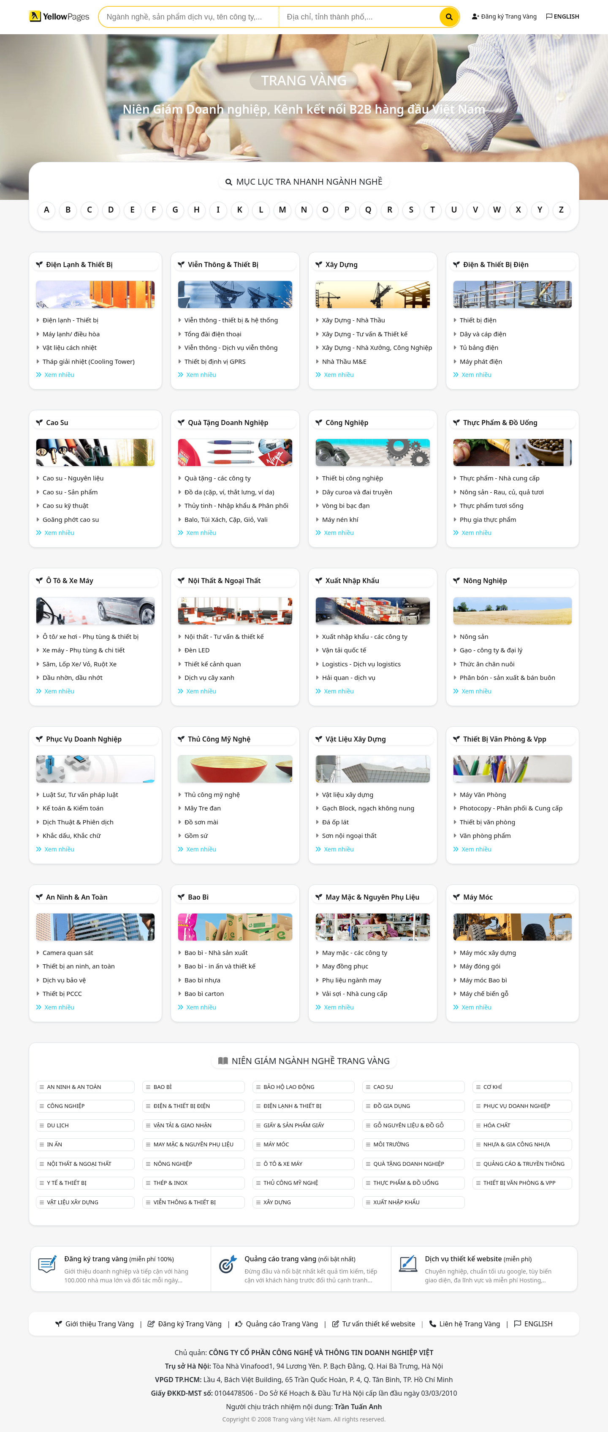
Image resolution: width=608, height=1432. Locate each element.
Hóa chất (496, 1125)
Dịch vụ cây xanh (209, 677)
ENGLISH (562, 16)
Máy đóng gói (480, 966)
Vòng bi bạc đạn (346, 505)
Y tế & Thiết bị (66, 1183)
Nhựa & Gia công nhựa (516, 1144)
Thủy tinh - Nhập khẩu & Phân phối (236, 505)
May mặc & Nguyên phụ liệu (372, 897)
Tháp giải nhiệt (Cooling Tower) (89, 361)
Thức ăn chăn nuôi (487, 664)
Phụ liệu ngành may (351, 980)
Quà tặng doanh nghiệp (228, 422)
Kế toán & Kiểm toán (73, 808)
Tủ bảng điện (479, 347)
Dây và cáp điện (483, 334)
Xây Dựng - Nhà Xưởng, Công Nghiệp (377, 347)
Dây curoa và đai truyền (357, 492)
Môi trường (392, 1144)
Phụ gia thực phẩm (488, 519)
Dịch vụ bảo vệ (64, 980)
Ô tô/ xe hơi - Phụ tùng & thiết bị (91, 636)
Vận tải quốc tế (344, 650)
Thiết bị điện (478, 320)
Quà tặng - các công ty (218, 478)
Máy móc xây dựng (488, 952)
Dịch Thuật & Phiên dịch (78, 822)
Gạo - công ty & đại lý (491, 650)
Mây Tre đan (203, 808)
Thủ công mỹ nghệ (219, 739)
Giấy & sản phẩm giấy (293, 1125)
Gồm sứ (196, 835)
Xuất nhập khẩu (352, 580)
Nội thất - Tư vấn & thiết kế (224, 636)
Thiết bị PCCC (62, 993)
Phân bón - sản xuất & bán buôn (507, 677)
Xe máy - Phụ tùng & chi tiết (84, 650)
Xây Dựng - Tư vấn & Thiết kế (364, 334)
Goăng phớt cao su (71, 519)
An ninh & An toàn (77, 897)
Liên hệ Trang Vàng (470, 1323)
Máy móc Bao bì (483, 980)
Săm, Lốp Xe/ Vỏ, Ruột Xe (80, 664)
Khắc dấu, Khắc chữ (72, 835)
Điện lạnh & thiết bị (79, 264)
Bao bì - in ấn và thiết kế (220, 966)
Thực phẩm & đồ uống (500, 422)
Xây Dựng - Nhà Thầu (353, 320)
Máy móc (478, 897)
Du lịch (57, 1125)
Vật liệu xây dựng (356, 739)
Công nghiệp (347, 422)
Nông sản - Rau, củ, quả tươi (502, 492)
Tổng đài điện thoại (213, 334)
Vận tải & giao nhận (183, 1125)
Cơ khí (492, 1087)
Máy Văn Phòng (483, 794)
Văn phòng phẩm (485, 835)
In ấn (54, 1144)
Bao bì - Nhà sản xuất (216, 952)
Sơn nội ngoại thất (349, 835)
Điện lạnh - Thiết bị (70, 320)
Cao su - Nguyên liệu (73, 478)
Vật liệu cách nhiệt (70, 347)
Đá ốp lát (335, 822)
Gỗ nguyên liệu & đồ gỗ (409, 1125)
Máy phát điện (481, 361)
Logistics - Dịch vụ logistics (361, 664)
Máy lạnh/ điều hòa (71, 334)
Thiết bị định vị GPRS (215, 361)
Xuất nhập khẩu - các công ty (364, 636)
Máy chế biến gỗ (484, 993)
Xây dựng (342, 264)
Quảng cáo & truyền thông (524, 1163)
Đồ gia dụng (392, 1106)
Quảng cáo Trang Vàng (282, 1323)
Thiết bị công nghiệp (352, 478)
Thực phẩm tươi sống (492, 505)
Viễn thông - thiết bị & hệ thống (231, 320)
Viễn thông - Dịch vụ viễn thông (231, 347)
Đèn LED (197, 650)
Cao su (57, 422)
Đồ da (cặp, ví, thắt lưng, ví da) (229, 492)
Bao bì (198, 897)
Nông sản (474, 636)
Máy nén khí (340, 519)
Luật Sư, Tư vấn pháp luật (80, 794)
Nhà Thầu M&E (344, 361)
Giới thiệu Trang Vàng (99, 1323)
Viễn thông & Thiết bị (223, 264)
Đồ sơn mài (201, 822)
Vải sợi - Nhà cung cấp (355, 993)
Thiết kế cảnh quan (213, 664)
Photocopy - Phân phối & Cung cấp (511, 808)
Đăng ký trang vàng (119, 1258)
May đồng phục (345, 966)
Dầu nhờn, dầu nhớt (73, 677)
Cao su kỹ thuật (66, 505)
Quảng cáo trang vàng (299, 1258)
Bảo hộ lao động (289, 1087)
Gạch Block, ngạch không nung (368, 808)
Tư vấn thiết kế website (379, 1323)
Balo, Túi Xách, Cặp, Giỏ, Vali (226, 519)
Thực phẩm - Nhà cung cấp (500, 478)
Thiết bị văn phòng (488, 822)
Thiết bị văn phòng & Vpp (504, 739)
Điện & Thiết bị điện (496, 264)
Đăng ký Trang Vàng (504, 16)
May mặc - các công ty (354, 952)
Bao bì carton (204, 993)
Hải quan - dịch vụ (348, 677)
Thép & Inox (170, 1183)
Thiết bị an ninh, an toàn (79, 966)
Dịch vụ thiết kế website (478, 1258)
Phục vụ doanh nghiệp (84, 739)
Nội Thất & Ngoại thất (224, 580)
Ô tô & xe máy (69, 580)
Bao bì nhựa (202, 980)
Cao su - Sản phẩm (70, 492)
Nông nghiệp (485, 580)
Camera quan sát (68, 952)
